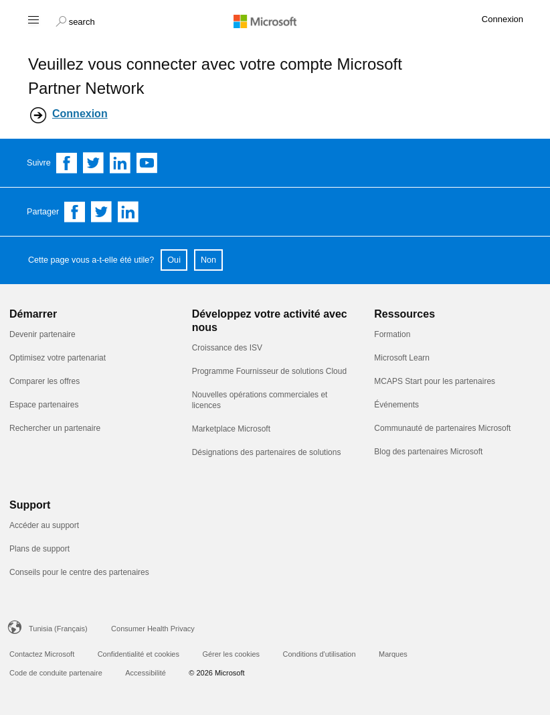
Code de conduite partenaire (55, 673)
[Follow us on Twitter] (93, 163)
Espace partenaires (43, 404)
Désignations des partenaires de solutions (266, 452)
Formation (392, 334)
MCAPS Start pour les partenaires (434, 381)
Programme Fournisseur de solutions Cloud (269, 371)
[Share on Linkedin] (128, 211)
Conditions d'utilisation (318, 654)
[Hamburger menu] (32, 19)
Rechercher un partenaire (54, 428)
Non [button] (208, 260)
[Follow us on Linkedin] (120, 163)
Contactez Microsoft (41, 654)
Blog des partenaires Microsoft (428, 451)
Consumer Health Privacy (153, 629)
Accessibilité (145, 673)
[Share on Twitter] (101, 211)
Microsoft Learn (402, 358)
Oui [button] (174, 260)
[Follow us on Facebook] (67, 163)
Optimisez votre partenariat (57, 358)
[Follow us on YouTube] (147, 163)
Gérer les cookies (231, 654)
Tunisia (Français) (58, 629)
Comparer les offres (44, 381)
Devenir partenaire (42, 334)
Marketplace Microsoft (231, 429)
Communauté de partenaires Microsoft (442, 428)
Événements (396, 404)
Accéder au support (44, 525)
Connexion (80, 113)
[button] (75, 20)
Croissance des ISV (227, 347)
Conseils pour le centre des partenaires (79, 572)
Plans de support (39, 549)
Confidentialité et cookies (138, 654)
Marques (393, 654)
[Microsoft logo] (275, 20)
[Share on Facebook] (75, 211)
